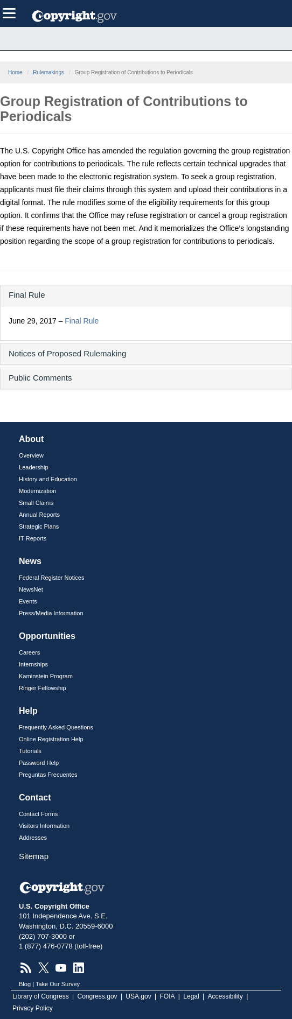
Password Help (39, 763)
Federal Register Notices (51, 577)
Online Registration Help (51, 739)
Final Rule (82, 321)
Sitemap (33, 856)
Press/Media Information (51, 613)
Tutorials (30, 751)
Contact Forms (38, 814)
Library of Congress (40, 996)
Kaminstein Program (46, 676)
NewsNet (31, 589)
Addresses (33, 837)
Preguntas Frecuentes (48, 774)
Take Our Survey (58, 984)
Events (28, 601)
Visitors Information (44, 826)
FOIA (167, 996)
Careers (29, 652)
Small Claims (36, 503)
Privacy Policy (32, 1008)
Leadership (33, 467)
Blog (25, 984)
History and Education (48, 479)
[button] (146, 295)
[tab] (146, 295)
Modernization (37, 491)
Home (15, 72)
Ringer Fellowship (42, 688)
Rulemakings (48, 72)
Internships (33, 664)
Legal (191, 996)
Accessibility (225, 996)
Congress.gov (97, 996)
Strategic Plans (39, 526)
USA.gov (138, 996)
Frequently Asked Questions (56, 727)
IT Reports (32, 538)
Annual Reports (39, 514)
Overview (31, 455)
